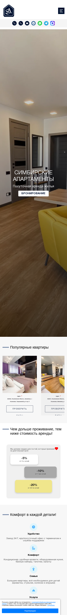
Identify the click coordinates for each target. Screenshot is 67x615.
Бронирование (33, 193)
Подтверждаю (30, 611)
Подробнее (51, 605)
